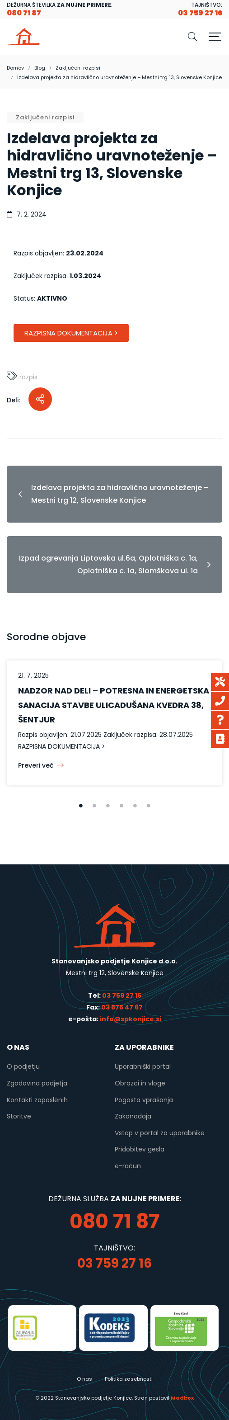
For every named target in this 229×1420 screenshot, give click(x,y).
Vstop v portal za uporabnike (160, 1132)
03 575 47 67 (122, 1007)
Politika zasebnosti (129, 1378)
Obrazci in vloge (140, 1083)
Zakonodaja (133, 1116)
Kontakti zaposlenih (37, 1099)
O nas (84, 1378)
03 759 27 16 (121, 995)
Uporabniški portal (143, 1066)
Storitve (19, 1116)
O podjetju (23, 1066)
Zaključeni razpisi (78, 67)
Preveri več (41, 765)
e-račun (128, 1165)
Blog (39, 67)
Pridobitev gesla (139, 1149)
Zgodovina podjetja (37, 1083)
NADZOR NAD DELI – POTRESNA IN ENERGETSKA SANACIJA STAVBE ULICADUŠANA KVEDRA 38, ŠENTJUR (113, 705)
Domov (15, 67)
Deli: (13, 400)
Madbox (182, 1397)
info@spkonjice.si (129, 1019)
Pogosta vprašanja (144, 1099)
